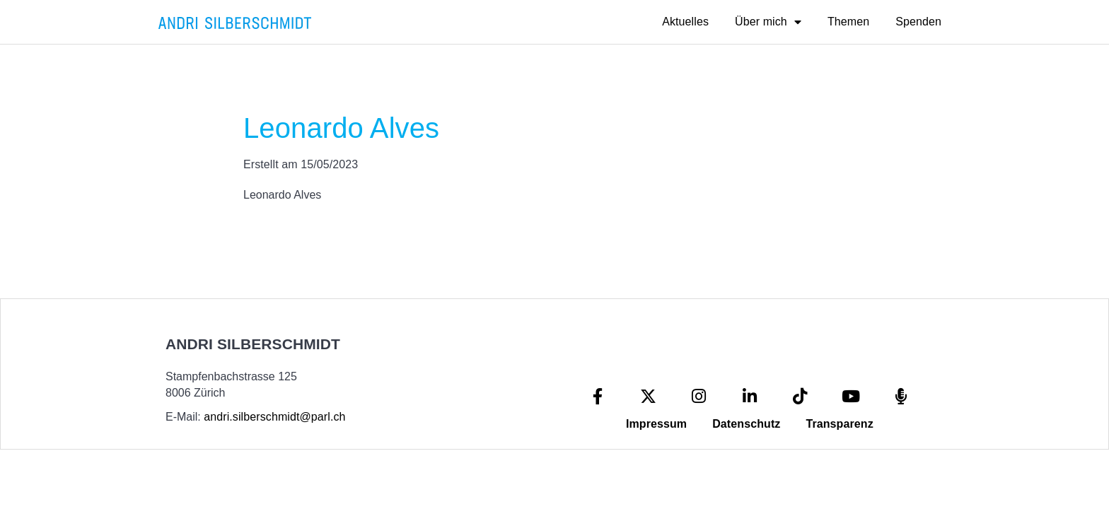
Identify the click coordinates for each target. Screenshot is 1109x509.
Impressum (656, 424)
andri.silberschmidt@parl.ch (274, 417)
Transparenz (839, 424)
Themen (848, 22)
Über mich (768, 22)
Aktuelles (685, 22)
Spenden (918, 22)
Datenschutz (746, 424)
